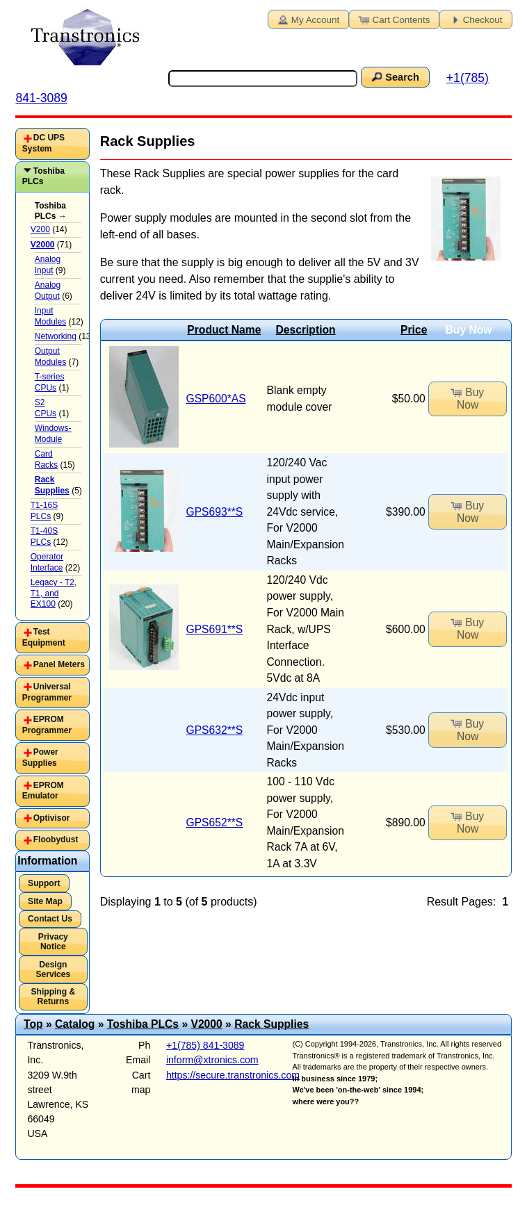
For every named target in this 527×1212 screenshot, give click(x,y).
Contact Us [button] (50, 919)
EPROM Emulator (43, 790)
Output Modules (50, 356)
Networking (55, 336)
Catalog (75, 1024)
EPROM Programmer (47, 724)
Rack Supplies (271, 1024)
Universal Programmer (47, 692)
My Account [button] (307, 18)
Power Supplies (40, 757)
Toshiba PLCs (43, 176)
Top (33, 1024)
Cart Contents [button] (393, 18)
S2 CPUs (45, 408)
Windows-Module (53, 433)
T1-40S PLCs (44, 536)
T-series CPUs (50, 382)
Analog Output (47, 290)
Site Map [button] (45, 901)
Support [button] (44, 883)
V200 (40, 229)
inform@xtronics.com (212, 1059)
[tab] (52, 143)
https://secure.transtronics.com (233, 1075)
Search (394, 76)
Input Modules (50, 316)
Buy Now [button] (467, 397)
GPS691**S (214, 629)
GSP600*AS (215, 398)
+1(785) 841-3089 (205, 1045)
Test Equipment (43, 637)
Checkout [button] (475, 18)
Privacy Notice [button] (53, 941)
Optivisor (51, 818)
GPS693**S (214, 512)
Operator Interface (47, 562)
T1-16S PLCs (44, 510)
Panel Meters (59, 664)
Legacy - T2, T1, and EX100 (53, 593)
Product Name (224, 330)
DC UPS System (43, 143)
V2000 (206, 1024)
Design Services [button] (53, 969)
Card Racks (46, 459)
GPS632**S (214, 730)
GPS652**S (214, 822)
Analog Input (47, 264)
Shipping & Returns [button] (53, 996)
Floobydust (56, 839)
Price (413, 330)
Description (306, 330)
